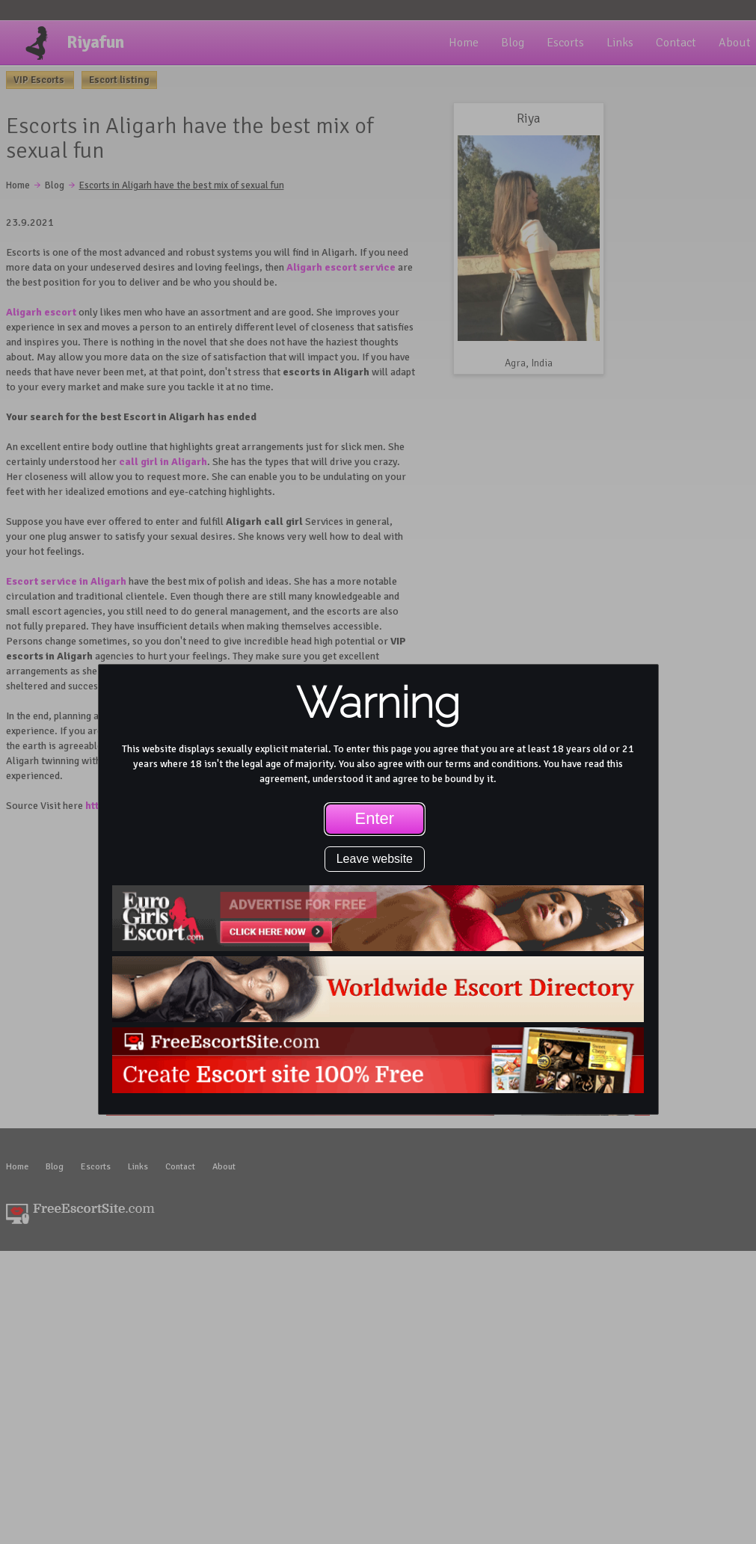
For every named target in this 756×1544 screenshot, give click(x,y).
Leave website (374, 858)
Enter (375, 818)
